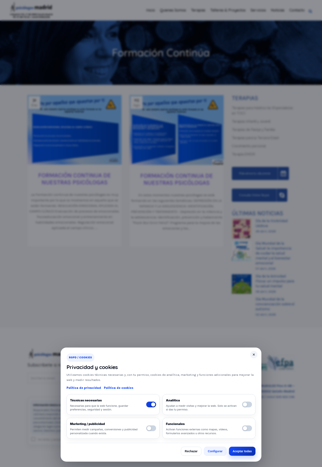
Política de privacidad (84, 388)
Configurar (215, 451)
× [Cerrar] (254, 354)
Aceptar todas (242, 451)
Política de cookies (118, 388)
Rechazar (191, 451)
